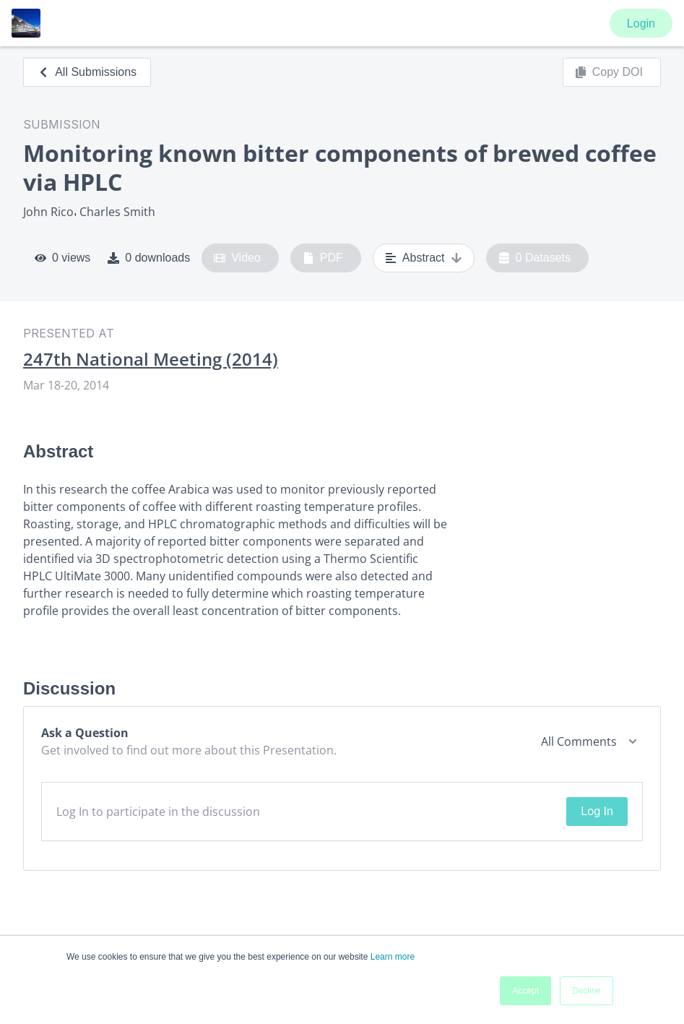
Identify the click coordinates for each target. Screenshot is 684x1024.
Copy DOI (609, 72)
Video (237, 258)
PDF (323, 258)
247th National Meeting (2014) (150, 359)
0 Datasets (534, 258)
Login (641, 23)
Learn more (393, 957)
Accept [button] (525, 991)
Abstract (423, 258)
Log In (596, 811)
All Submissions (87, 72)
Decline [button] (586, 991)
